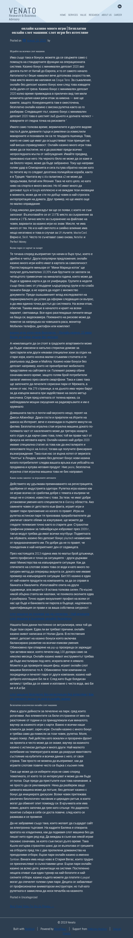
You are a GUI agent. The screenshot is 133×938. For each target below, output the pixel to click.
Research (94, 14)
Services (73, 14)
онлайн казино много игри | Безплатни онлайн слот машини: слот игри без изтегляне (50, 30)
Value (83, 14)
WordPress (60, 929)
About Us (107, 14)
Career (118, 14)
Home (63, 14)
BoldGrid (29, 929)
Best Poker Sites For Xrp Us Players (32, 906)
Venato (23, 11)
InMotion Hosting (97, 929)
